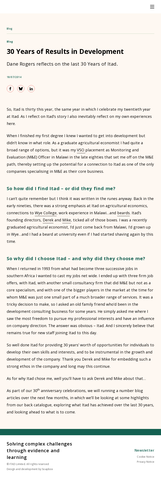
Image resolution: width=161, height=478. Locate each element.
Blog (10, 28)
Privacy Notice (145, 462)
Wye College (46, 212)
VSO (81, 149)
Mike (66, 219)
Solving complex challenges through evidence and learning (39, 450)
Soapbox (47, 469)
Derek (48, 219)
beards (123, 212)
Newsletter (144, 450)
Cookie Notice (145, 457)
